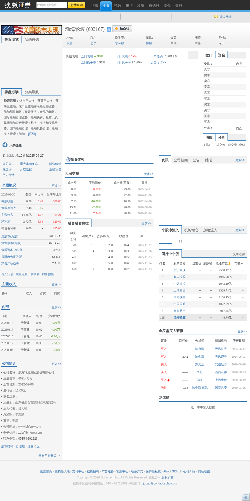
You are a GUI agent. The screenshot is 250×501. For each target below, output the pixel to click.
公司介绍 (189, 471)
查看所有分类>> (49, 455)
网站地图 (204, 471)
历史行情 (8, 175)
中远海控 (180, 283)
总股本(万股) (9, 236)
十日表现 (122, 56)
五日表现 (87, 56)
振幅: (149, 43)
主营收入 (7, 215)
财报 (208, 160)
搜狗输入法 (62, 471)
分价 (221, 137)
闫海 (200, 380)
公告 (196, 160)
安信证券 (221, 364)
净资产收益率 (10, 263)
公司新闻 (181, 160)
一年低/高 (156, 56)
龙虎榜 (7, 169)
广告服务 (108, 471)
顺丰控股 (180, 277)
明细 (209, 137)
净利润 (5, 221)
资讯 (165, 160)
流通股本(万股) (11, 243)
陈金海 (199, 349)
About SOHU (171, 471)
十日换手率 (123, 62)
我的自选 (32, 40)
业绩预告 (55, 169)
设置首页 (46, 471)
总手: (93, 43)
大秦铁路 (180, 297)
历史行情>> (158, 62)
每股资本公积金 (11, 250)
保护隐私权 (153, 471)
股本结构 (7, 446)
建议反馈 (226, 17)
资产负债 (7, 274)
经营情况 (34, 446)
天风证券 (221, 349)
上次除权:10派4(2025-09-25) (25, 155)
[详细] (32, 134)
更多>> (56, 185)
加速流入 (210, 230)
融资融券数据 (78, 223)
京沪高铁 (180, 270)
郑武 (205, 387)
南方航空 (180, 311)
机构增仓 (191, 230)
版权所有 (168, 477)
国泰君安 (221, 387)
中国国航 (180, 304)
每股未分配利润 (11, 256)
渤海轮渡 (75, 29)
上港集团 (180, 290)
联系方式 (137, 471)
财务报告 (48, 274)
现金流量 (22, 274)
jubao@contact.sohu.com (160, 483)
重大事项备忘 (29, 164)
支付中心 (78, 471)
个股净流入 (170, 230)
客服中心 (122, 471)
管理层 (20, 446)
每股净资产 (8, 208)
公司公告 (8, 164)
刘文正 (199, 364)
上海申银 (221, 380)
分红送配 (26, 169)
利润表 (35, 274)
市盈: (69, 43)
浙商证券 (221, 372)
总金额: (120, 43)
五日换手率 (88, 62)
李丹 (200, 372)
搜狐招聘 (93, 471)
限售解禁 (55, 164)
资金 (221, 55)
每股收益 (7, 201)
